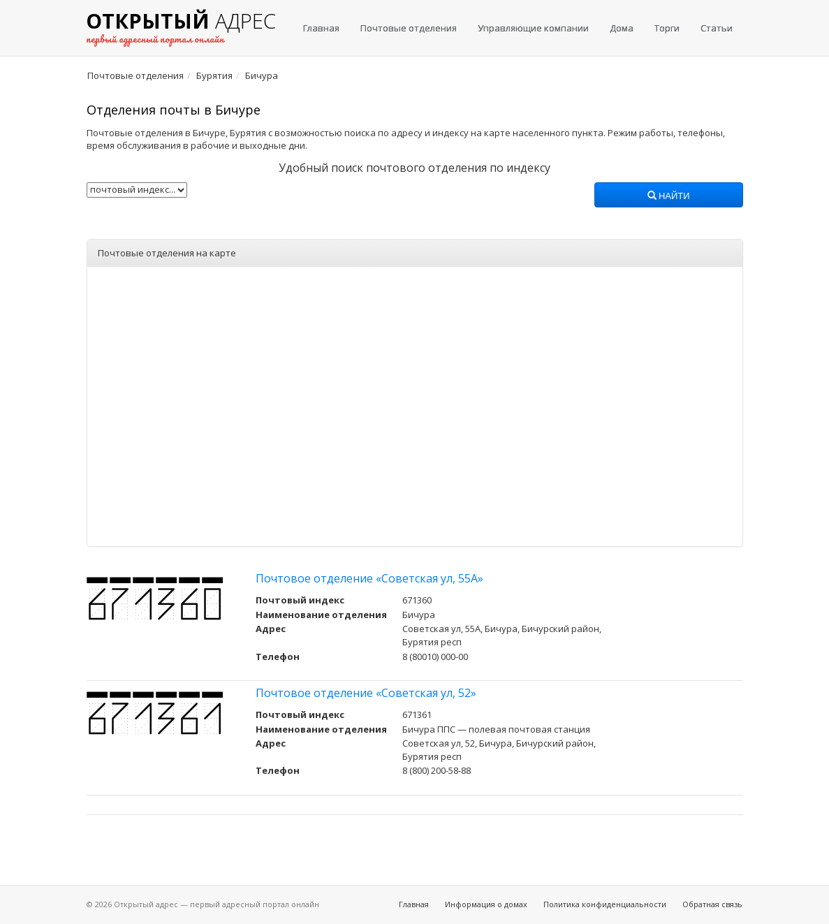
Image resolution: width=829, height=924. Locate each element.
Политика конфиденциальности (604, 904)
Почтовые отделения (408, 28)
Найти (668, 196)
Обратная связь (712, 904)
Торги (667, 28)
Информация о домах (486, 904)
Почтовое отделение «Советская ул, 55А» (369, 578)
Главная (321, 28)
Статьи (716, 28)
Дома (621, 28)
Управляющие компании (533, 28)
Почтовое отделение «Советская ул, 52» (366, 693)
